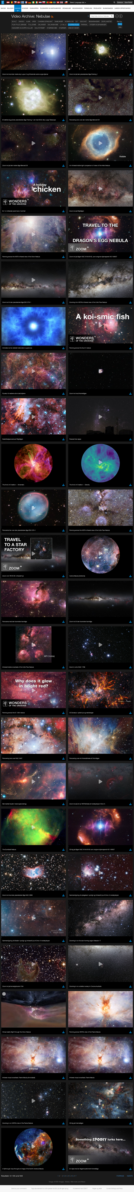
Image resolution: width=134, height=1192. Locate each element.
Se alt (14, 21)
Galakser (42, 25)
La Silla (63, 25)
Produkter (97, 8)
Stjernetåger (73, 25)
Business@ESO (108, 8)
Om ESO (3, 8)
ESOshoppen (34, 8)
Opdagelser (66, 8)
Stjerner (62, 28)
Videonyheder (73, 28)
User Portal (128, 2)
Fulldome (32, 25)
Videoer (17, 9)
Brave (9, 313)
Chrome (9, 315)
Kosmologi (69, 21)
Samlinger (59, 21)
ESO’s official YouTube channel (55, 272)
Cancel (19, 356)
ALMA (28, 21)
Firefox (9, 319)
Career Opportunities (122, 8)
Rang (120, 24)
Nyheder (25, 8)
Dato (120, 27)
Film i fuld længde (19, 25)
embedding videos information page (26, 276)
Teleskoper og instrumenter (50, 8)
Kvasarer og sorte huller (22, 28)
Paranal (84, 25)
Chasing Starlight (45, 21)
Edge (9, 317)
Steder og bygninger (98, 25)
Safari (9, 322)
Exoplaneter (107, 21)
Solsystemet (40, 28)
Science (120, 2)
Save (7, 356)
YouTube (5, 272)
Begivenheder (77, 8)
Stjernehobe (52, 28)
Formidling (88, 8)
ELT (77, 21)
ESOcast (83, 21)
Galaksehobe (53, 25)
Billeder (10, 8)
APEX (34, 21)
